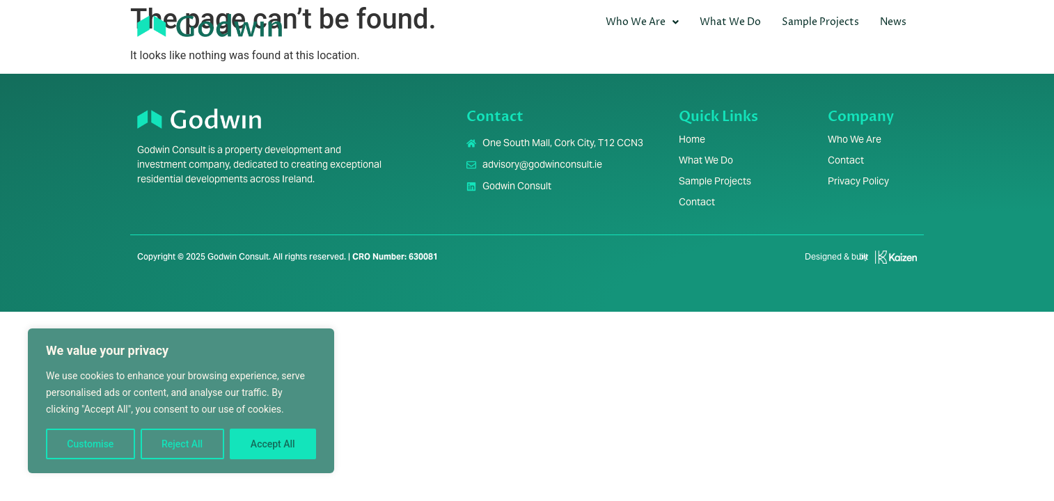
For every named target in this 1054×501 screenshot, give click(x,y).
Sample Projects (820, 22)
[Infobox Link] (855, 262)
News (893, 22)
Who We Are (642, 22)
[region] (181, 400)
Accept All (273, 444)
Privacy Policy (858, 181)
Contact (697, 202)
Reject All (182, 444)
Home (692, 139)
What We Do (730, 22)
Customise (90, 444)
